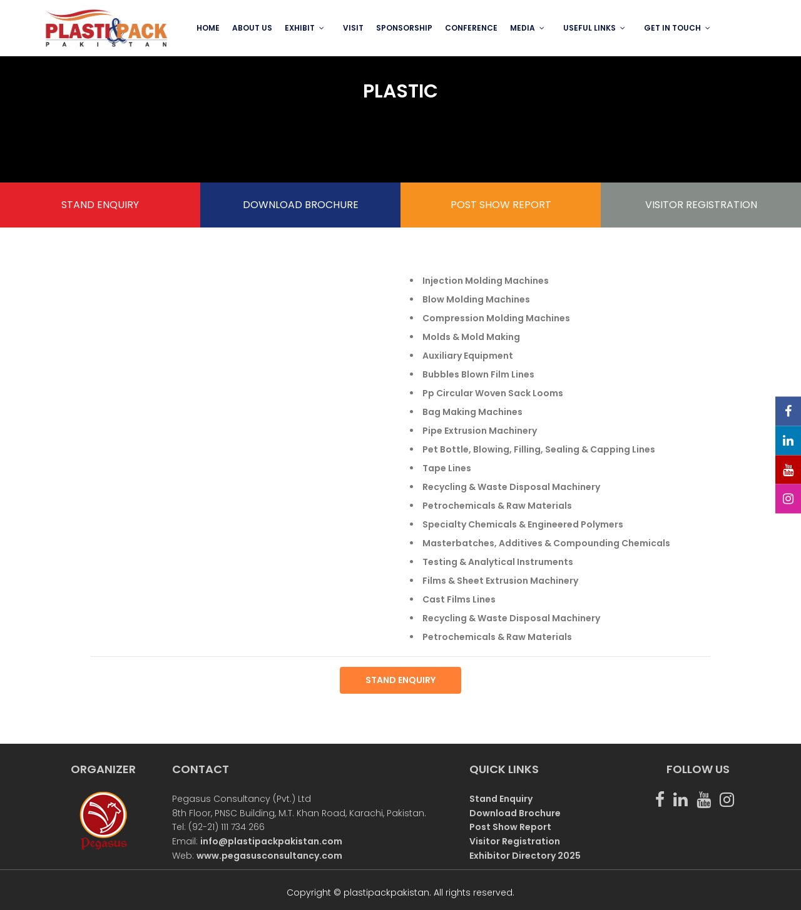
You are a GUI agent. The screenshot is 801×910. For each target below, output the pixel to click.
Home (208, 27)
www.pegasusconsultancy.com (269, 855)
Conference (471, 27)
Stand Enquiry (501, 798)
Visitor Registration (514, 841)
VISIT (353, 27)
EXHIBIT (300, 27)
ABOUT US (252, 27)
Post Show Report (510, 827)
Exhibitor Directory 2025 (525, 855)
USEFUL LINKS (589, 27)
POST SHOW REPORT (501, 205)
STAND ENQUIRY (100, 205)
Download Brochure (515, 813)
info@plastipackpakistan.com (271, 841)
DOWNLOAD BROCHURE (301, 205)
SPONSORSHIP (404, 27)
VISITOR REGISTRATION (701, 205)
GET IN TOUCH (672, 27)
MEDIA (522, 27)
